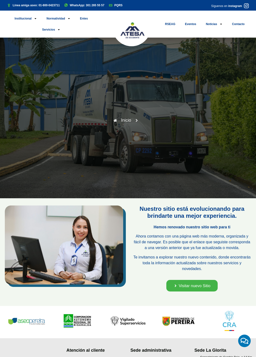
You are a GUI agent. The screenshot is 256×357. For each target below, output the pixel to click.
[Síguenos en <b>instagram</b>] (246, 5)
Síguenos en (226, 6)
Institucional (25, 18)
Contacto (238, 24)
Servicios (51, 29)
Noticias (214, 24)
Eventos (190, 24)
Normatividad (58, 18)
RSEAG (170, 24)
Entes (84, 18)
